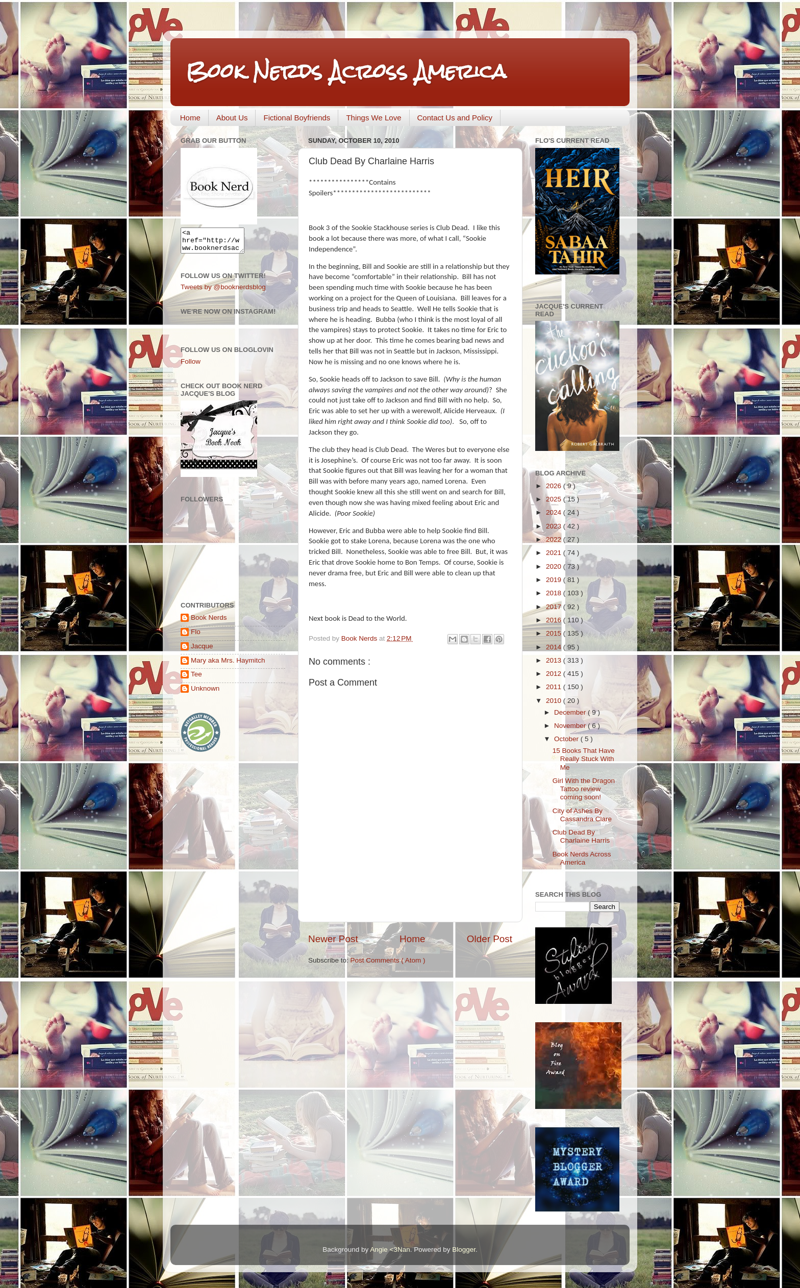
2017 (554, 607)
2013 (554, 660)
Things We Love (373, 117)
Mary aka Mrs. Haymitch (228, 665)
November (571, 725)
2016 (554, 620)
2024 (554, 512)
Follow (191, 366)
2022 (554, 539)
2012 (554, 673)
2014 (554, 647)
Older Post (489, 938)
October (567, 739)
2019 (554, 580)
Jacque (202, 650)
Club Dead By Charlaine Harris (581, 836)
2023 (554, 526)
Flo (196, 636)
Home (190, 117)
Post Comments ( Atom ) (388, 960)
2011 (554, 687)
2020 (554, 566)
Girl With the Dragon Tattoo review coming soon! (584, 789)
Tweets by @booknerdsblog (223, 291)
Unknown (205, 693)
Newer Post (333, 938)
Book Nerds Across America (346, 71)
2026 (554, 486)
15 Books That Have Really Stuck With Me (584, 759)
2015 (554, 633)
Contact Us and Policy (455, 117)
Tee (196, 679)
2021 (554, 553)
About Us (232, 117)
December (571, 712)
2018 (554, 593)
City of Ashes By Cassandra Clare (582, 815)
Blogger (464, 1249)
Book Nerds (209, 622)
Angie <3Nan (390, 1249)
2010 (554, 700)
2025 (554, 499)
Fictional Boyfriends (296, 117)
